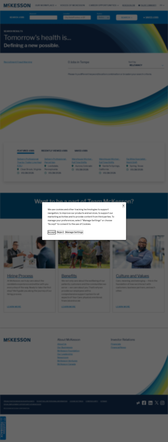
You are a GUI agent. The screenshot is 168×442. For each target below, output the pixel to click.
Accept (51, 232)
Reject (60, 232)
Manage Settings (74, 232)
